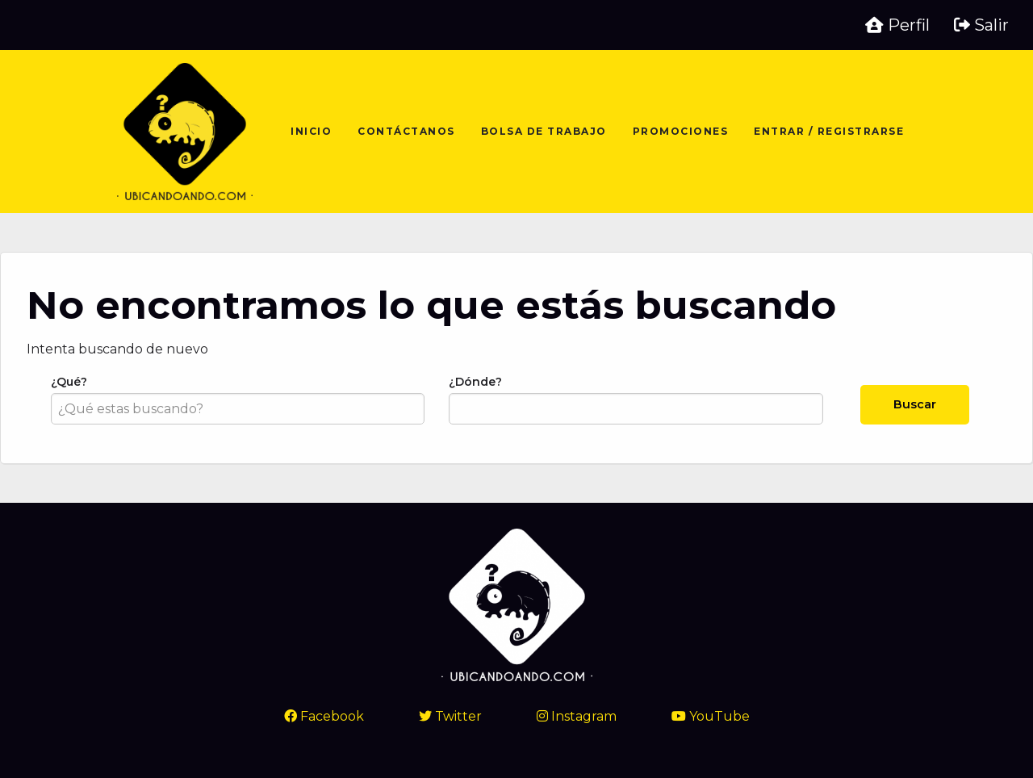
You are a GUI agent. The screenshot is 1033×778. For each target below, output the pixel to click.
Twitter (450, 716)
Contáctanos (406, 131)
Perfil (897, 25)
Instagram (577, 716)
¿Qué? (237, 399)
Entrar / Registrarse (829, 131)
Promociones (681, 131)
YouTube (710, 716)
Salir (981, 25)
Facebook (324, 716)
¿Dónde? (635, 399)
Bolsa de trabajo (544, 131)
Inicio (311, 131)
